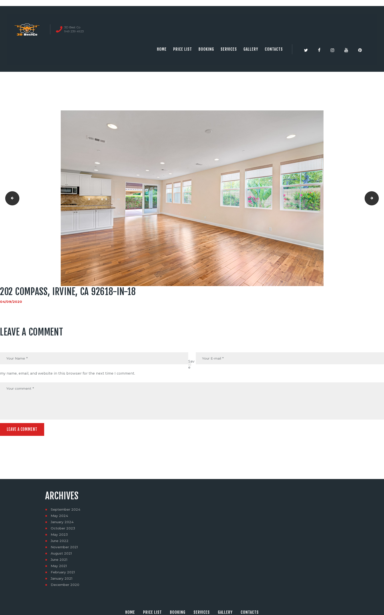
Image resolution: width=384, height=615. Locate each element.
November (65, 548)
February (64, 573)
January (63, 523)
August (62, 555)
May (60, 517)
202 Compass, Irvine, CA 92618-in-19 (377, 198)
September (66, 511)
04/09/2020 (11, 301)
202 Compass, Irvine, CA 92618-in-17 (11, 198)
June (60, 542)
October (63, 529)
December (66, 586)
